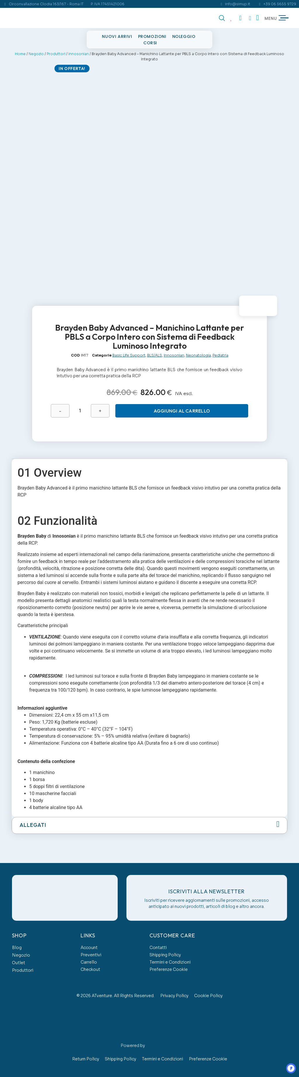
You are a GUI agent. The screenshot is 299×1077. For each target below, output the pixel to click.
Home (20, 54)
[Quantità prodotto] (79, 409)
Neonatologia (198, 353)
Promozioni (152, 36)
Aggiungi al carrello (181, 409)
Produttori (56, 54)
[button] (149, 823)
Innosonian (78, 54)
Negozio (36, 54)
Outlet (18, 961)
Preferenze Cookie (169, 967)
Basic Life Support (128, 353)
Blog (17, 945)
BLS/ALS (154, 353)
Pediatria (220, 353)
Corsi (150, 43)
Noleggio (184, 36)
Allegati (33, 823)
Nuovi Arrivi (117, 36)
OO (285, 1064)
